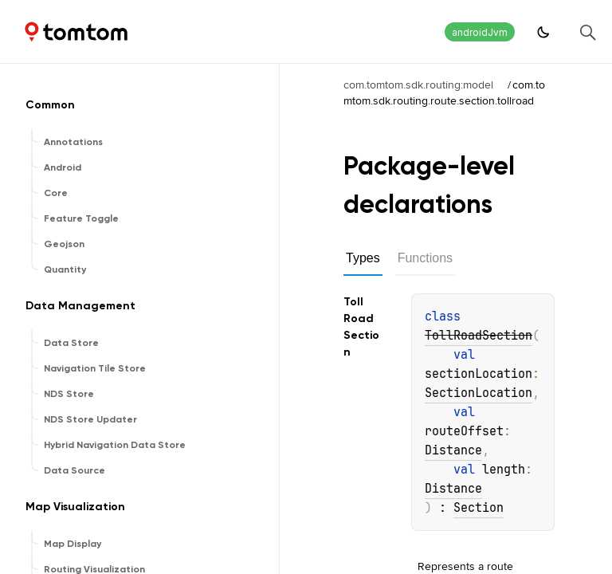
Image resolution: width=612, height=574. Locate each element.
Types (363, 258)
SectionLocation (478, 393)
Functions (425, 258)
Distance (453, 450)
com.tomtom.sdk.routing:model (418, 84)
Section (478, 508)
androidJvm (480, 32)
